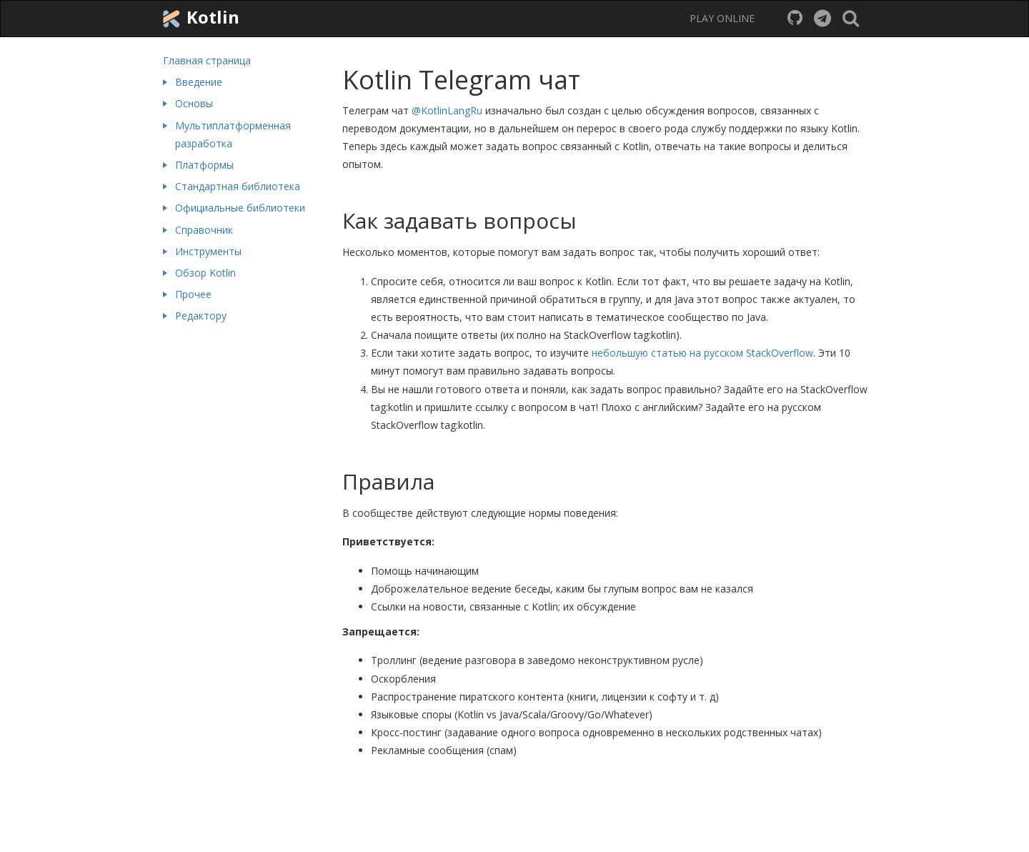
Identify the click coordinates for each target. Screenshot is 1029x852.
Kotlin (199, 18)
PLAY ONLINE (722, 18)
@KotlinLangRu (447, 110)
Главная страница (207, 60)
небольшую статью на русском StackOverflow (702, 353)
